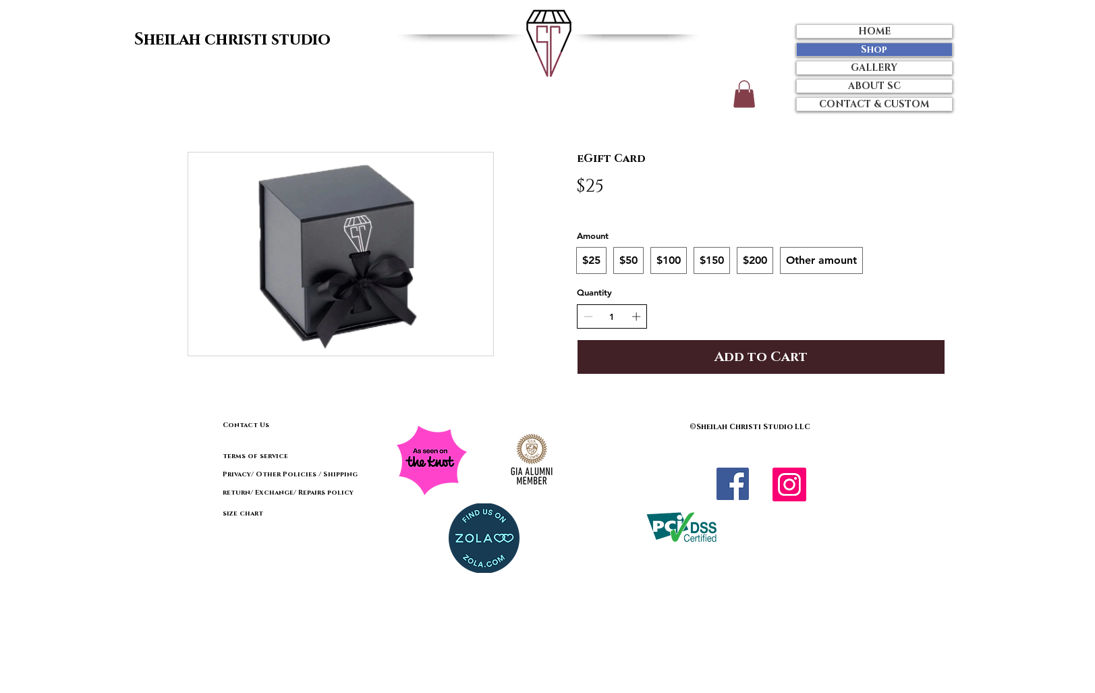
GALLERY (874, 67)
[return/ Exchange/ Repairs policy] (304, 492)
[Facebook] (733, 484)
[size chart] (270, 513)
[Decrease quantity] (588, 316)
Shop (874, 49)
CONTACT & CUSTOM (874, 104)
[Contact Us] (274, 425)
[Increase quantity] (636, 316)
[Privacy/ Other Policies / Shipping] (290, 475)
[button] (744, 94)
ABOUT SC (874, 86)
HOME (874, 31)
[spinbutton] (612, 316)
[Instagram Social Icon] (789, 484)
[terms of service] (295, 456)
